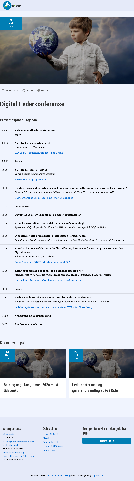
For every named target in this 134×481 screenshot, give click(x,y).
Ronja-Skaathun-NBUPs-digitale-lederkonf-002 (42, 262)
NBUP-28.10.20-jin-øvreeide (30, 179)
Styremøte (8, 434)
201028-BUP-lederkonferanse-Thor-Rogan (39, 152)
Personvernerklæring (58, 475)
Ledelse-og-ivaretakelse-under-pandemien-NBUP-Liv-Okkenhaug (53, 307)
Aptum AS (98, 475)
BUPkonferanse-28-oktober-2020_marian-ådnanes (44, 197)
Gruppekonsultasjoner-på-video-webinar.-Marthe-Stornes (48, 280)
